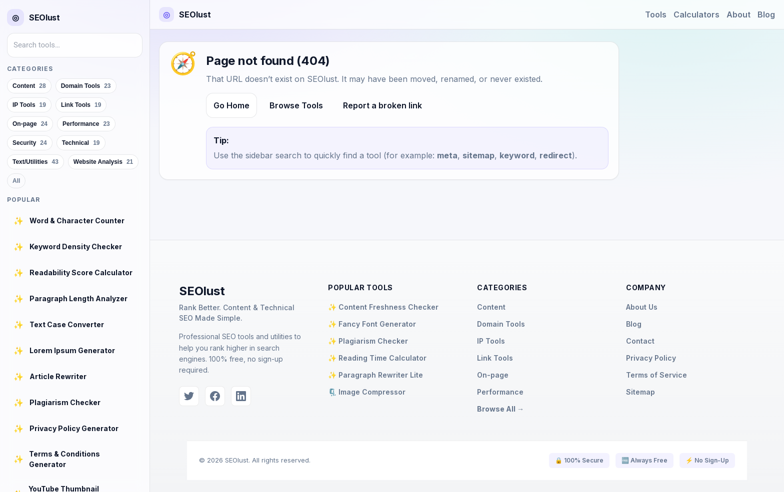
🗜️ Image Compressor (367, 392)
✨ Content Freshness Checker (383, 307)
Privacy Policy (651, 358)
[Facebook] (215, 396)
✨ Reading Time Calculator (377, 358)
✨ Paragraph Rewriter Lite (375, 375)
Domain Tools (501, 324)
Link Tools (495, 358)
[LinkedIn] (241, 396)
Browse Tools (296, 105)
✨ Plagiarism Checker (368, 341)
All (16, 180)
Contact (640, 341)
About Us (642, 307)
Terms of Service (656, 375)
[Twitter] (189, 396)
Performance (500, 392)
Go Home (232, 105)
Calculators (697, 14)
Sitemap (640, 392)
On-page (492, 375)
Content (491, 307)
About (738, 14)
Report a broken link (382, 105)
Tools (655, 14)
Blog (766, 14)
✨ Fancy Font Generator (372, 324)
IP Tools (491, 341)
